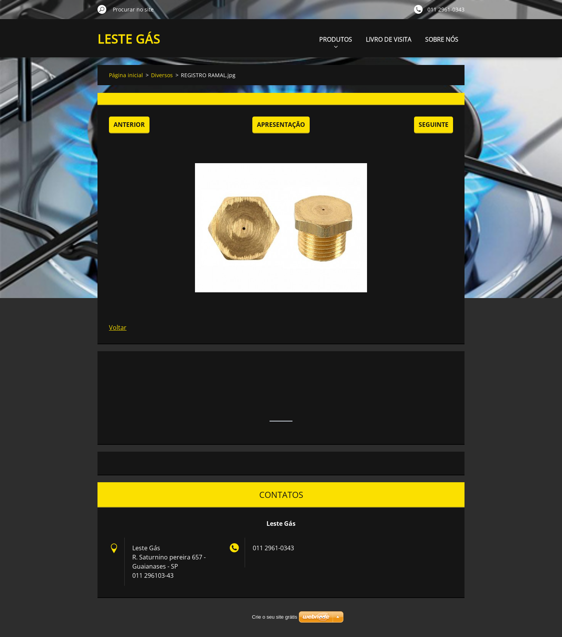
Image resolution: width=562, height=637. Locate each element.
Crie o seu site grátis (274, 617)
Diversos (162, 75)
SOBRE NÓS (441, 39)
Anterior (129, 124)
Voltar (118, 327)
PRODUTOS (335, 41)
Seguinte (433, 124)
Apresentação (281, 124)
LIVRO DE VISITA (388, 39)
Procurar (102, 9)
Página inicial (126, 75)
